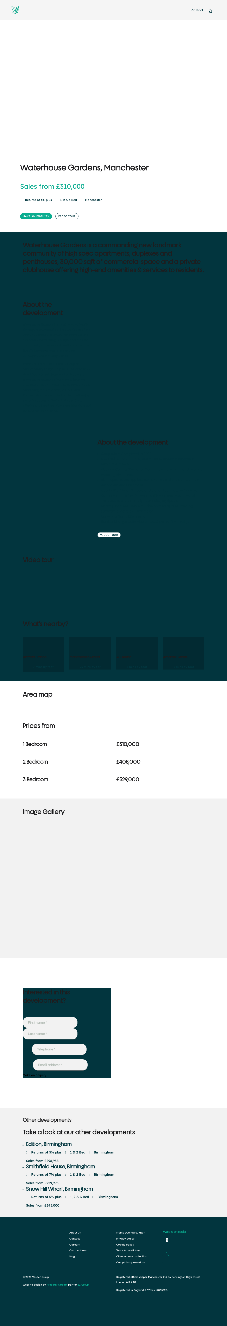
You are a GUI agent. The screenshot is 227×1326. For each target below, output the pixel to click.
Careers (74, 1244)
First (81, 1022)
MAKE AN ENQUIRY (36, 216)
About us (75, 1232)
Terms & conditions (128, 1250)
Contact (197, 10)
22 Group (83, 1284)
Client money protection (131, 1256)
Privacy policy (125, 1238)
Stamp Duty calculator (130, 1232)
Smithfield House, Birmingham (60, 1166)
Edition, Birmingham (49, 1144)
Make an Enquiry (34, 1075)
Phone (27, 1049)
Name (28, 1014)
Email (28, 1064)
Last (81, 1033)
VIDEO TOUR (67, 216)
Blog (72, 1256)
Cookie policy (125, 1244)
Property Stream (57, 1284)
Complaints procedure (130, 1262)
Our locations (78, 1250)
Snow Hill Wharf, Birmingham (59, 1189)
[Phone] (59, 1049)
